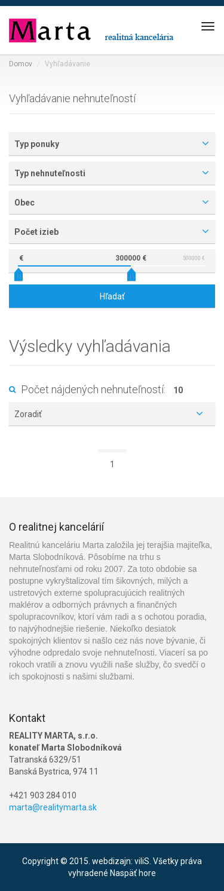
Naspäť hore (133, 873)
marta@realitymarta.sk (53, 807)
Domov (20, 64)
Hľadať (112, 296)
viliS (141, 861)
